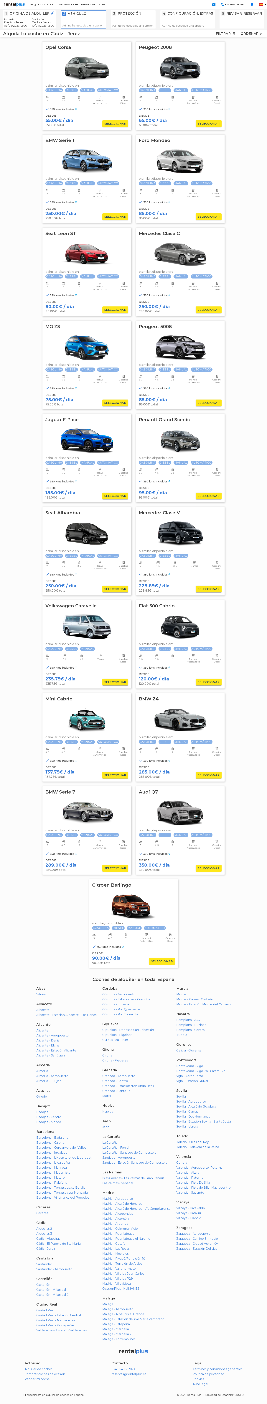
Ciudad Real (45, 1310)
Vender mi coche (37, 1379)
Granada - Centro (115, 1081)
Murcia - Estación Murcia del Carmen (203, 1004)
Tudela (181, 1035)
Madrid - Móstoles (115, 1253)
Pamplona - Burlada (191, 1025)
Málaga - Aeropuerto (117, 1309)
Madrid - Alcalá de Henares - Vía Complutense (136, 1208)
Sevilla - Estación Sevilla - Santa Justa (203, 1121)
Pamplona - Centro (190, 1030)
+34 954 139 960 (123, 1369)
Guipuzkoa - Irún (115, 1040)
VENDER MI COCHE (93, 4)
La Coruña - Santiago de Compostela (129, 1152)
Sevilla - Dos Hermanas (193, 1116)
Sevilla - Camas (187, 1111)
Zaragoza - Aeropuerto (193, 1233)
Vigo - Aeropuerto (189, 1076)
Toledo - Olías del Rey (192, 1142)
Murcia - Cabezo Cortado (194, 999)
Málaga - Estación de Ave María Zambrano (133, 1319)
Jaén (105, 1127)
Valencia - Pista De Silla (193, 1182)
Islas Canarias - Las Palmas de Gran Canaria (133, 1178)
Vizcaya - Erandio (188, 1218)
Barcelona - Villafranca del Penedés (62, 1197)
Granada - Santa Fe (116, 1091)
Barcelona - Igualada (51, 1152)
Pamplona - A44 (188, 1020)
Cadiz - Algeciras (48, 1238)
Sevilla (181, 1096)
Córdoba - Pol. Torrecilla (120, 1014)
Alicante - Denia (48, 1040)
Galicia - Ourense (189, 1050)
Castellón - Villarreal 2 (52, 1294)
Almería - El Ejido (49, 1081)
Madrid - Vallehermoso (119, 1268)
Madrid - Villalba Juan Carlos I (124, 1273)
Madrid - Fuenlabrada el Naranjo (126, 1238)
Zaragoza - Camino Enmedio (197, 1238)
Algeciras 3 (44, 1233)
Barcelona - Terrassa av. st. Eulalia (60, 1187)
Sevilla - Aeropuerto (191, 1101)
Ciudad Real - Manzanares (55, 1320)
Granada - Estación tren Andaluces (128, 1086)
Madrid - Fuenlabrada (118, 1233)
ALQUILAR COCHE (41, 4)
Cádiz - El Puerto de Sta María (58, 1243)
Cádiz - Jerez (45, 1248)
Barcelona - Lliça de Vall (54, 1162)
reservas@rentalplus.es (128, 1374)
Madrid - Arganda (115, 1223)
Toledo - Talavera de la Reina (197, 1147)
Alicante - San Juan (50, 1055)
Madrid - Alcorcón (115, 1218)
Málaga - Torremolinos (118, 1339)
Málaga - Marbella (115, 1329)
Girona (107, 1055)
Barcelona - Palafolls (51, 1182)
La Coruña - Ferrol (115, 1147)
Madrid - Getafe (114, 1243)
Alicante (42, 1030)
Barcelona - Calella (50, 1142)
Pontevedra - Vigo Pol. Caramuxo (200, 1071)
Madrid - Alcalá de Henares (122, 1203)
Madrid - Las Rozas (115, 1248)
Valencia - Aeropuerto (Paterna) (200, 1167)
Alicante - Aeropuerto (52, 1035)
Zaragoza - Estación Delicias (196, 1248)
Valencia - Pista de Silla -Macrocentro (203, 1187)
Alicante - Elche (48, 1045)
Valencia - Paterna (189, 1177)
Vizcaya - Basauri (188, 1213)
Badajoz (42, 1112)
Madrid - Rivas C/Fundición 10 (123, 1258)
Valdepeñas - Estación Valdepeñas (61, 1330)
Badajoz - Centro (48, 1117)
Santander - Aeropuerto (54, 1269)
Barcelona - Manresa (51, 1167)
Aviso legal (200, 1384)
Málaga (107, 1304)
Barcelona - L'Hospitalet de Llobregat (64, 1157)
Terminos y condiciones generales (217, 1369)
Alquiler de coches (38, 1369)
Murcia (181, 994)
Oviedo (41, 1096)
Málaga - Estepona (116, 1324)
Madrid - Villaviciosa (116, 1283)
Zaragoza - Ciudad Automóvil (197, 1243)
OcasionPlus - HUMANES (120, 1288)
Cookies (198, 1379)
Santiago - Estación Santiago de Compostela (134, 1162)
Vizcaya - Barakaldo (190, 1208)
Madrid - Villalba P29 (117, 1278)
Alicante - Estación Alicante (56, 1050)
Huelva (107, 1111)
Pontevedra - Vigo (189, 1066)
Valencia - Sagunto (190, 1192)
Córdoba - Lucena (115, 1004)
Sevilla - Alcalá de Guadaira (196, 1106)
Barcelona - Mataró (50, 1177)
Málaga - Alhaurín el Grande (123, 1314)
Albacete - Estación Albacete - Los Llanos (66, 1015)
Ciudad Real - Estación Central (58, 1315)
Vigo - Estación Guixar (192, 1081)
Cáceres (42, 1213)
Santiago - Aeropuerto (119, 1157)
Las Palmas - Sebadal (117, 1183)
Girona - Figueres (115, 1060)
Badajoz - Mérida (48, 1122)
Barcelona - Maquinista (53, 1172)
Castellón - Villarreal (51, 1289)
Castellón (43, 1284)
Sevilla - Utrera (187, 1126)
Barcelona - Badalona (52, 1137)
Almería (42, 1071)
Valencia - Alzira (187, 1172)
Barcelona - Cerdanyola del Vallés (61, 1147)
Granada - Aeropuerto (118, 1076)
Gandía (181, 1162)
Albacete (43, 1010)
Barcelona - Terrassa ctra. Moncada (62, 1192)
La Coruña (110, 1142)
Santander (44, 1264)
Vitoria (41, 994)
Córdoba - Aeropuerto (118, 994)
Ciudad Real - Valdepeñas (55, 1325)
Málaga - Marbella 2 (116, 1334)
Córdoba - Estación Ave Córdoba (126, 999)
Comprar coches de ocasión (45, 1374)
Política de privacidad (208, 1374)
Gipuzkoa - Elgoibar (117, 1035)
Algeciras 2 (44, 1228)
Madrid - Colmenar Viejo (120, 1228)
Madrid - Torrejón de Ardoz (122, 1263)
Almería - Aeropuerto (52, 1076)
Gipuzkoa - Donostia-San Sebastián (128, 1030)
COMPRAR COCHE (67, 4)
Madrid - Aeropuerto (117, 1198)
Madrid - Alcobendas (117, 1213)
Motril (106, 1096)
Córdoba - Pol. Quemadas (121, 1009)
